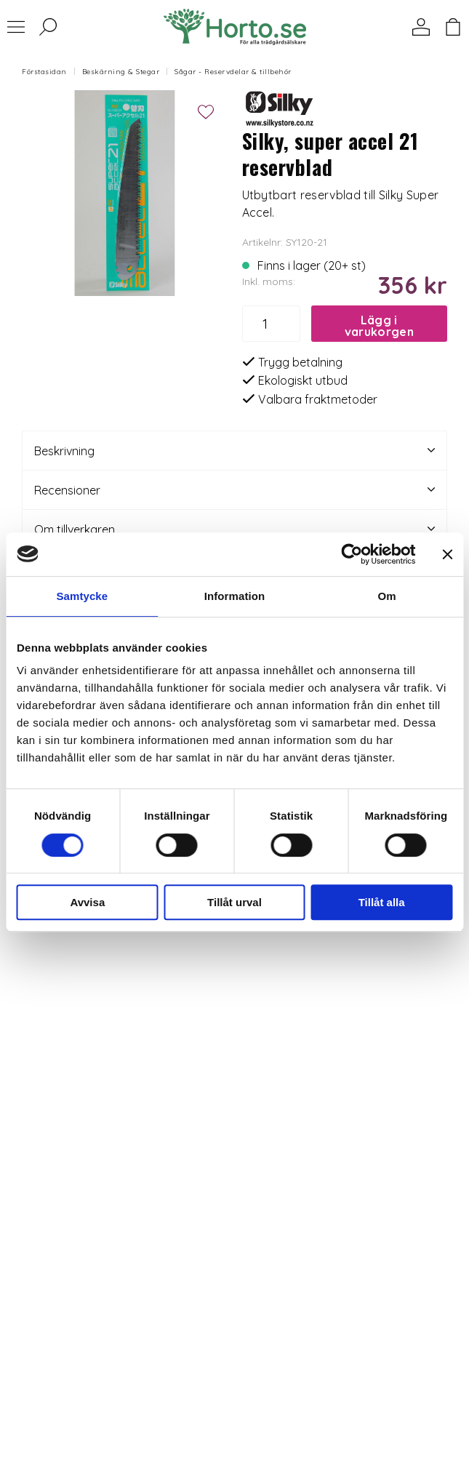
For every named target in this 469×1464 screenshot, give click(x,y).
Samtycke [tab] (82, 596)
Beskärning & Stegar (121, 71)
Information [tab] (234, 596)
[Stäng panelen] (447, 554)
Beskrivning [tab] (234, 450)
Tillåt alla (381, 902)
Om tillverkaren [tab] (234, 529)
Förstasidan (44, 71)
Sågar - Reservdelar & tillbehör (233, 71)
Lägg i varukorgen (379, 326)
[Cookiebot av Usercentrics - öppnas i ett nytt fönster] (351, 554)
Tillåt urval (234, 902)
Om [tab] (387, 596)
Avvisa (87, 902)
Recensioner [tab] (234, 489)
